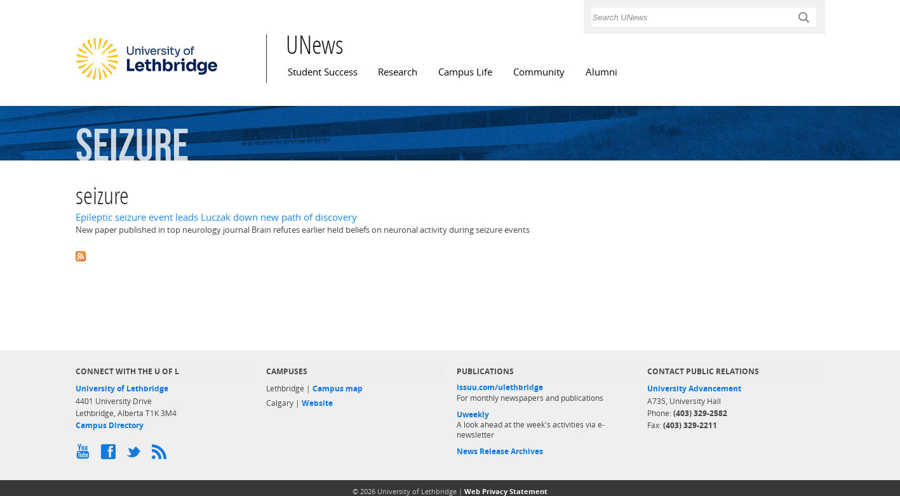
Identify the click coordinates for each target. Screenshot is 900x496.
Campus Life (465, 72)
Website (317, 403)
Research (397, 72)
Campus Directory (110, 425)
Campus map (337, 388)
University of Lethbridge (122, 388)
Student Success (323, 72)
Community (539, 72)
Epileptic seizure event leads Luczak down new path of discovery (216, 217)
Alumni (601, 72)
